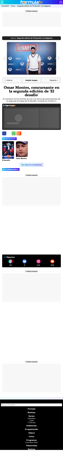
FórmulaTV (5, 6)
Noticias (31, 412)
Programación (31, 429)
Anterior (9, 80)
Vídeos (31, 433)
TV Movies (31, 422)
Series (32, 416)
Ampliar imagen (31, 80)
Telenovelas (31, 445)
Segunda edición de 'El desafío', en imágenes (34, 6)
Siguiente (53, 80)
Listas (31, 420)
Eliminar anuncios (32, 11)
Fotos (13, 6)
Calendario (31, 418)
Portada (31, 409)
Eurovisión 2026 (31, 442)
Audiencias (31, 426)
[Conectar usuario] (61, 2)
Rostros (31, 449)
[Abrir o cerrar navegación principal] (2, 2)
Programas (31, 440)
